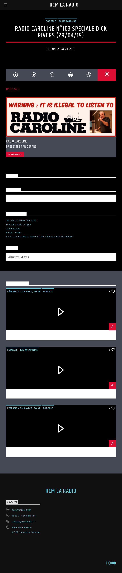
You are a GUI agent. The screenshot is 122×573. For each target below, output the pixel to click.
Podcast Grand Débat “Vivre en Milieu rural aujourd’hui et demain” (39, 236)
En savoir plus (14, 154)
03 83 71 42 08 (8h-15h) (24, 515)
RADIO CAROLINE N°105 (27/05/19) (61, 392)
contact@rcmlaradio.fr (23, 521)
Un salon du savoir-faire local (21, 220)
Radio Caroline (67, 21)
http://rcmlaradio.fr (21, 509)
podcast (51, 21)
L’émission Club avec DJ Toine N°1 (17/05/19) (61, 450)
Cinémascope (13, 228)
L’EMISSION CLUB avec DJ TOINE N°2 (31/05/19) (61, 333)
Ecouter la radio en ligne (18, 224)
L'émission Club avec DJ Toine (23, 291)
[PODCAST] (13, 89)
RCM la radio (64, 5)
